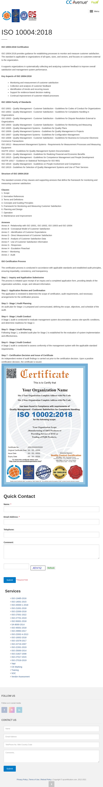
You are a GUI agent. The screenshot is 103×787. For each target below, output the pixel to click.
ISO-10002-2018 (19, 637)
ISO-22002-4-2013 (19, 634)
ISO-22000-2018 (19, 611)
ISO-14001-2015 (19, 602)
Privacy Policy (22, 780)
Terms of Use (34, 780)
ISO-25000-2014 (19, 650)
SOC (13, 673)
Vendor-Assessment (20, 676)
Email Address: (12, 517)
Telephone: (9, 529)
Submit (10, 580)
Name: (7, 504)
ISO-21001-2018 (19, 608)
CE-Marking (16, 667)
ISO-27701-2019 (19, 618)
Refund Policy (46, 780)
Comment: (9, 542)
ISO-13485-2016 (19, 598)
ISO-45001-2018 (19, 628)
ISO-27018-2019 (19, 660)
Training (15, 670)
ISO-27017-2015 (19, 657)
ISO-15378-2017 (19, 641)
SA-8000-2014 (18, 624)
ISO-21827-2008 (19, 654)
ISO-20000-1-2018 (19, 605)
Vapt (13, 663)
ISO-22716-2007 (19, 644)
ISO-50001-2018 (19, 621)
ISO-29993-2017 (19, 631)
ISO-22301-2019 (19, 647)
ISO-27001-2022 (19, 614)
